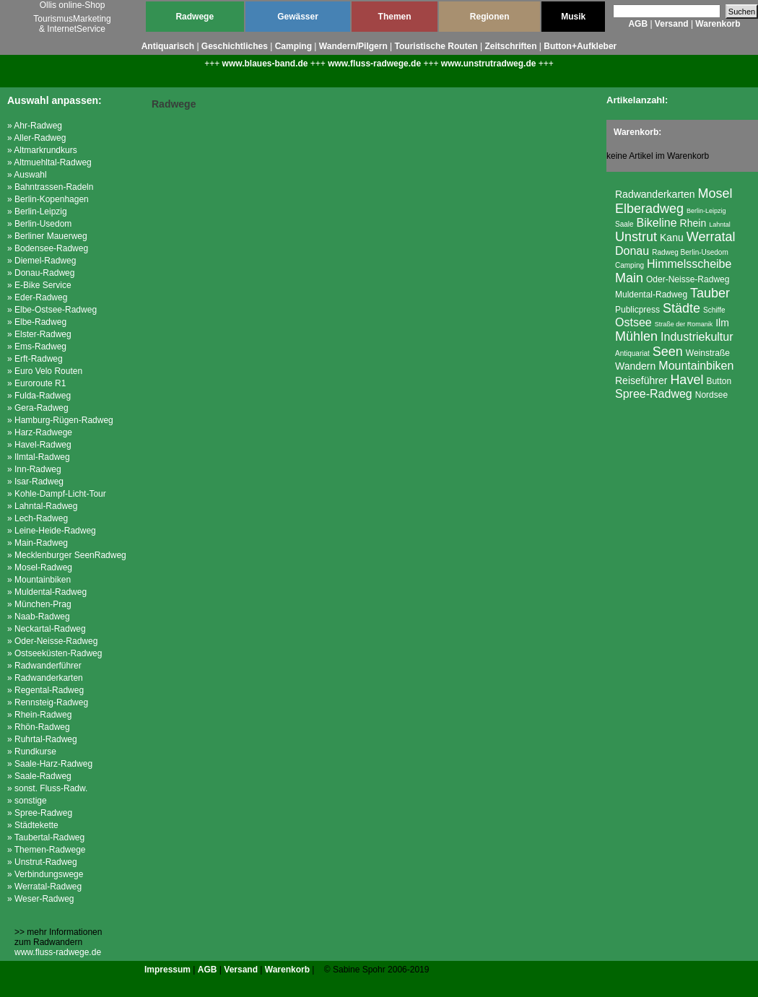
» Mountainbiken (39, 580)
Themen (394, 17)
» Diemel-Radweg (41, 261)
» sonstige (27, 801)
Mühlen (636, 336)
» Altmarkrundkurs (42, 150)
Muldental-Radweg (651, 294)
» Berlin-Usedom (39, 224)
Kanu (672, 237)
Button (718, 381)
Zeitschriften (510, 46)
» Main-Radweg (37, 543)
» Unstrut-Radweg (42, 862)
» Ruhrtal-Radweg (42, 739)
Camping (293, 46)
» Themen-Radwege (46, 850)
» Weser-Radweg (40, 899)
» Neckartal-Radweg (46, 629)
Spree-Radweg (653, 394)
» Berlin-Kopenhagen (48, 199)
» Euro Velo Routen (44, 371)
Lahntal (720, 224)
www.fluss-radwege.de (374, 63)
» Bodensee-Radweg (47, 248)
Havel (686, 380)
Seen (668, 351)
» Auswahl (27, 175)
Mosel (715, 193)
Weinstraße (708, 353)
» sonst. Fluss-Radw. (47, 788)
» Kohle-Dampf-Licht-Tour (56, 494)
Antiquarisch (167, 46)
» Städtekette (32, 825)
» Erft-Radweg (35, 359)
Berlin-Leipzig (706, 210)
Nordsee (711, 395)
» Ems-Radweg (36, 346)
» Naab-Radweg (38, 616)
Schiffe (714, 310)
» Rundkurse (31, 751)
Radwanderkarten (655, 194)
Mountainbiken (695, 366)
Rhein (693, 223)
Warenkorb (717, 24)
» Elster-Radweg (39, 334)
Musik (573, 17)
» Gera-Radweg (38, 408)
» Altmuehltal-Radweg (49, 162)
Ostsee (633, 322)
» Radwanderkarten (45, 678)
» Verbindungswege (45, 874)
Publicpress (637, 310)
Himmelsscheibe (689, 264)
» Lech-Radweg (37, 518)
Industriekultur (697, 337)
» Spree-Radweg (39, 813)
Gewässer (297, 17)
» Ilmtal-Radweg (38, 457)
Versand (672, 24)
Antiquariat (632, 353)
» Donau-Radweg (40, 273)
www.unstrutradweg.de (488, 63)
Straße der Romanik (684, 324)
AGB (638, 24)
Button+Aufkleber (580, 46)
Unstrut (636, 237)
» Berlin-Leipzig (37, 211)
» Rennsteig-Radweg (47, 702)
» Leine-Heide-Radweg (51, 531)
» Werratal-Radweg (44, 886)
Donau (632, 251)
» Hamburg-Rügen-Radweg (60, 420)
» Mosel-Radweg (39, 567)
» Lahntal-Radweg (42, 506)
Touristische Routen (436, 46)
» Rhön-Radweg (38, 727)
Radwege (194, 17)
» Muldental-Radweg (47, 592)
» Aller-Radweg (36, 138)
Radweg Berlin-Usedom (690, 252)
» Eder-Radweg (37, 297)
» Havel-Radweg (39, 445)
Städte (681, 308)
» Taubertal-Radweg (45, 837)
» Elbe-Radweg (36, 322)
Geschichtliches (234, 46)
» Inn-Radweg (34, 469)
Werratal (711, 237)
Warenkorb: (637, 132)
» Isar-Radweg (35, 481)
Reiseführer (641, 380)
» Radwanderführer (44, 666)
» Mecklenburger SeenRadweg (66, 555)
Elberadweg (649, 208)
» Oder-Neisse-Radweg (52, 641)
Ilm (722, 322)
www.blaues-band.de (265, 63)
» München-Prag (39, 604)
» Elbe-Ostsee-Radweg (52, 310)
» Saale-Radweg (39, 776)
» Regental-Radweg (45, 690)
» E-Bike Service (39, 285)
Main (629, 278)
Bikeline (657, 223)
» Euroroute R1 (36, 383)
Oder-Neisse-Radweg (687, 279)
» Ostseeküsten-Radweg (54, 653)
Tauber (710, 293)
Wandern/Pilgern (353, 46)
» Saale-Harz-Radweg (49, 764)
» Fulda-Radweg (39, 396)
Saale (624, 224)
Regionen (490, 17)
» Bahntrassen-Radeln (50, 187)
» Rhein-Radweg (39, 715)
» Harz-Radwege (39, 432)
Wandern (635, 366)
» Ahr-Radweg (34, 126)
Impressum (167, 970)
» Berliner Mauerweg (47, 236)
